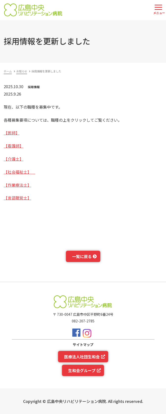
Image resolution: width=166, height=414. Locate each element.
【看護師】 (13, 146)
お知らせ (21, 71)
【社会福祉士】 (19, 172)
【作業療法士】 (17, 185)
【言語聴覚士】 (17, 198)
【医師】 (11, 133)
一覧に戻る (82, 256)
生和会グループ (81, 370)
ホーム (8, 71)
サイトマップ (83, 344)
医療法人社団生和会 (82, 357)
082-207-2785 (83, 320)
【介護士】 (13, 159)
